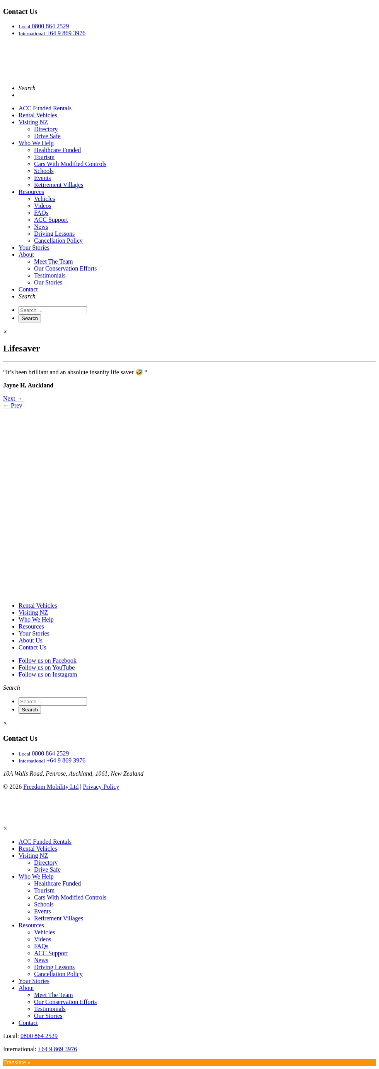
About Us (31, 640)
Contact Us (32, 647)
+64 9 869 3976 (57, 1049)
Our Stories (48, 282)
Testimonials (50, 275)
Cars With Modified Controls (70, 164)
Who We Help (36, 143)
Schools (44, 171)
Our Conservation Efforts (65, 268)
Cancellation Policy (58, 240)
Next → (13, 398)
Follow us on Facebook (48, 660)
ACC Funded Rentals (45, 108)
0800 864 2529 (39, 1036)
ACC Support (51, 219)
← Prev (12, 405)
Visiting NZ (33, 122)
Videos (42, 205)
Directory (46, 129)
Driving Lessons (54, 233)
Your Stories (34, 247)
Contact (28, 289)
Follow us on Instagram (48, 674)
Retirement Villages (58, 185)
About (26, 254)
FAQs (41, 212)
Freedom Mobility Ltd (51, 786)
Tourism (44, 157)
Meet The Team (53, 261)
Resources (31, 191)
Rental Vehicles (38, 115)
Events (42, 178)
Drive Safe (47, 136)
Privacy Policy (101, 786)
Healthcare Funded (57, 150)
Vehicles (44, 198)
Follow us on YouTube (47, 667)
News (41, 226)
